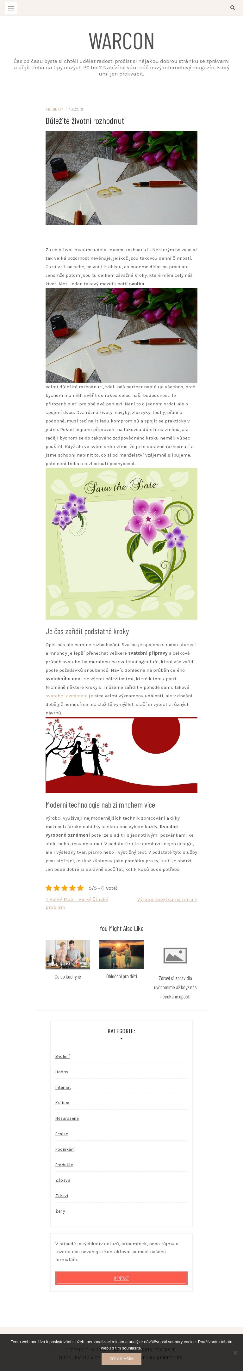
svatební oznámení (67, 696)
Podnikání (65, 1149)
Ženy (60, 1211)
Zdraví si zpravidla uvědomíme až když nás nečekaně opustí (175, 987)
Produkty (54, 109)
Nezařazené (67, 1118)
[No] (235, 1353)
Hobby (61, 1072)
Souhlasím (121, 1358)
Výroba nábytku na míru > (167, 899)
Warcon (121, 40)
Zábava (62, 1180)
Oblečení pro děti (121, 976)
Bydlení (62, 1056)
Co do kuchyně (68, 976)
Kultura (62, 1103)
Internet (63, 1087)
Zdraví (61, 1195)
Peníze (61, 1133)
